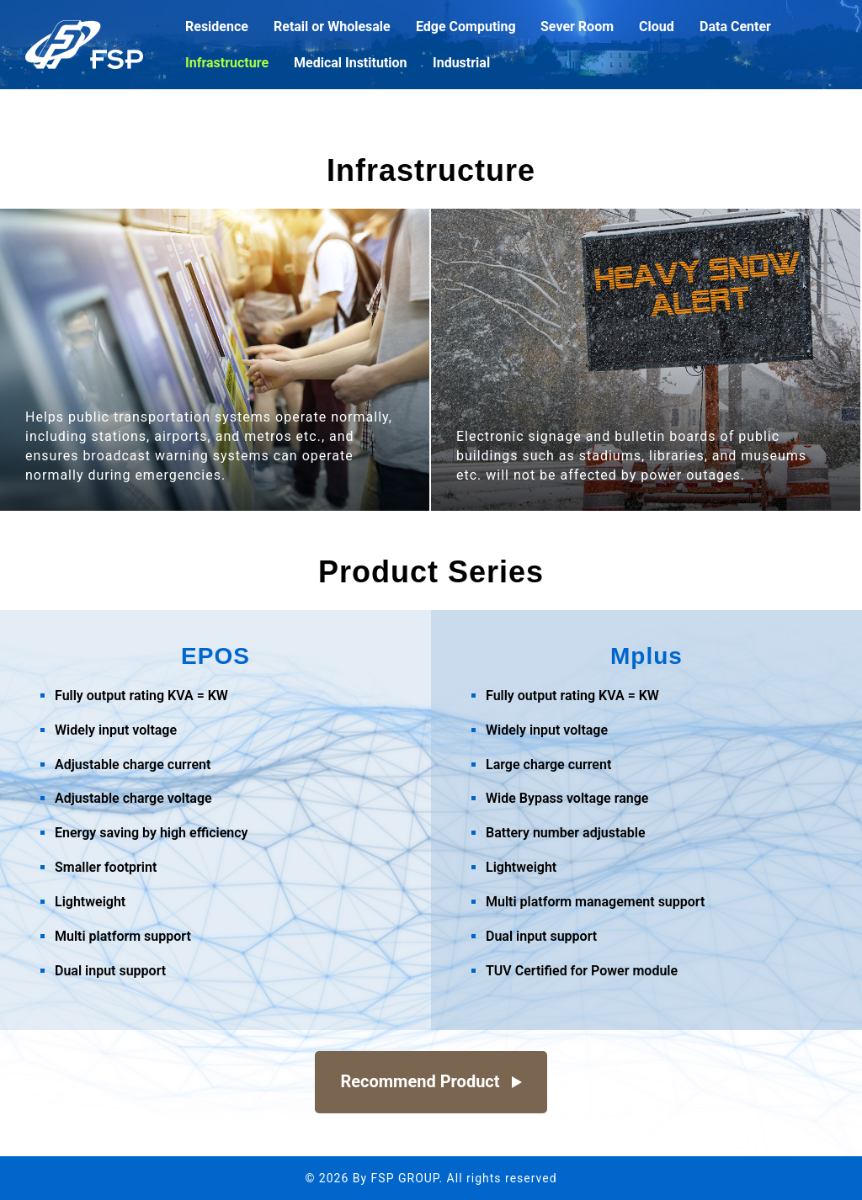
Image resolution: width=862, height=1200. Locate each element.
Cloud (656, 27)
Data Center (735, 27)
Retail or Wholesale (332, 27)
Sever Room (577, 27)
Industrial (461, 63)
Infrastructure (227, 63)
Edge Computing (466, 27)
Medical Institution (350, 63)
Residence (216, 27)
